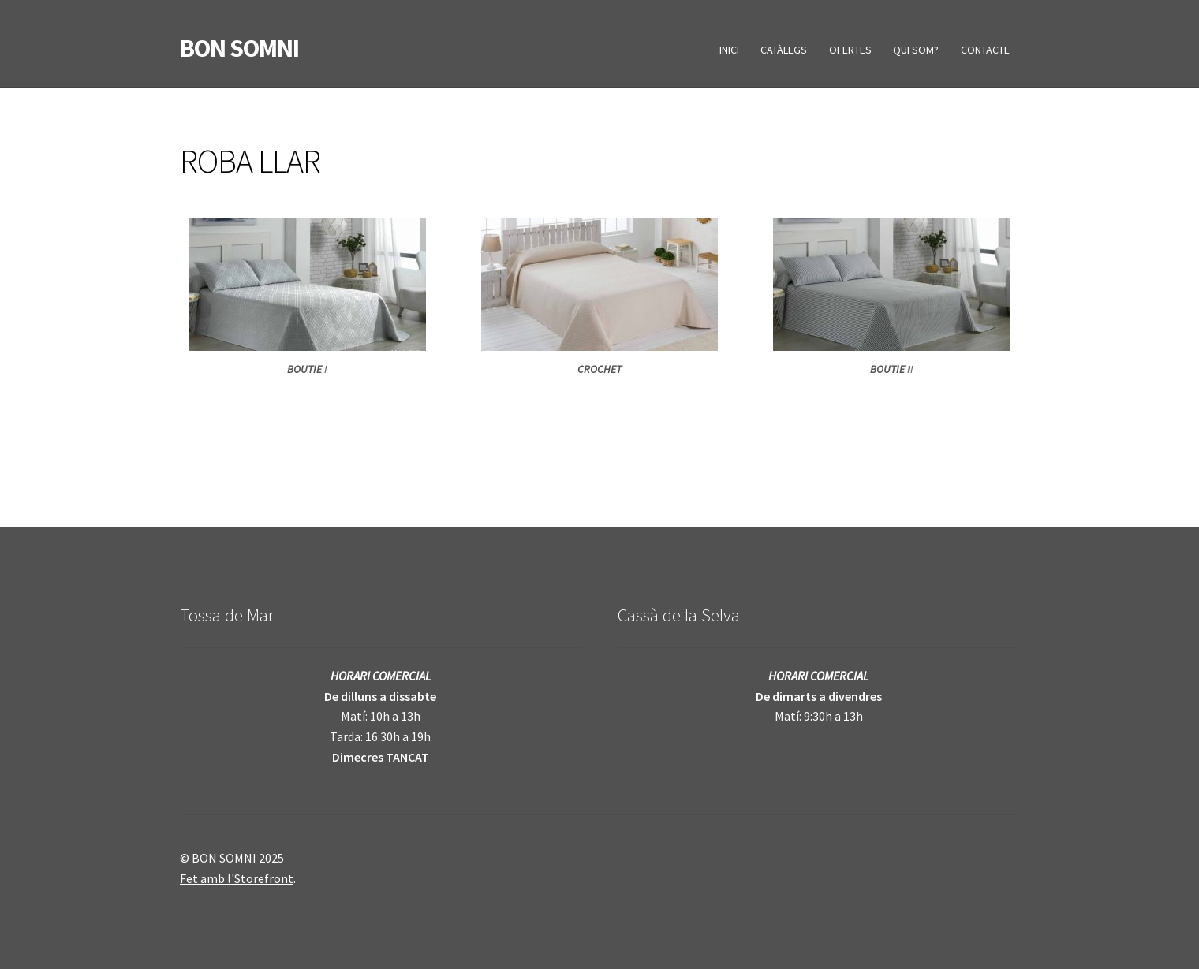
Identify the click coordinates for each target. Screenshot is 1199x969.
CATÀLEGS (783, 50)
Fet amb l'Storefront (236, 878)
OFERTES (850, 50)
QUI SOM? (916, 50)
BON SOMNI (239, 48)
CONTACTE (985, 50)
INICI (729, 50)
